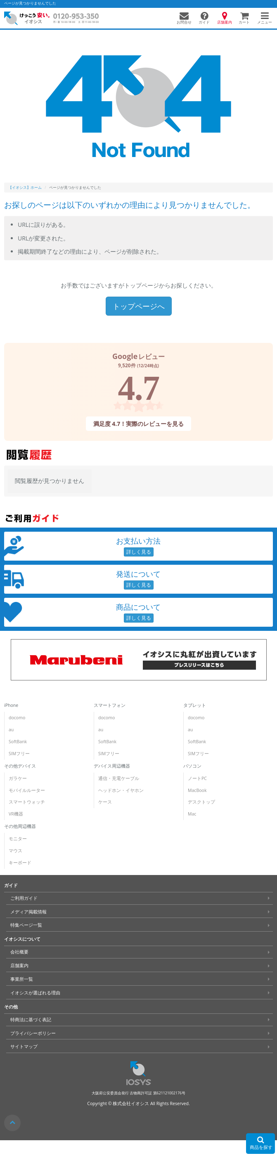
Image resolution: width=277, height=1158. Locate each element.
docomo (17, 717)
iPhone (11, 705)
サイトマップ (24, 1046)
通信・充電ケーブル (118, 778)
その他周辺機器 (20, 826)
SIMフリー (19, 753)
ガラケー (18, 778)
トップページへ (138, 306)
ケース (105, 802)
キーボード (20, 863)
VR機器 (16, 814)
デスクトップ (201, 802)
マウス (15, 851)
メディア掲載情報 (28, 912)
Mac (192, 814)
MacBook (197, 790)
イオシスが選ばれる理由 (35, 993)
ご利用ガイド (24, 898)
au (11, 729)
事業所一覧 (21, 979)
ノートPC (197, 778)
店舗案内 (19, 965)
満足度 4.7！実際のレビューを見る (138, 424)
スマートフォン (109, 705)
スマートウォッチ (27, 802)
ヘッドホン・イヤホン (121, 790)
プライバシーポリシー (33, 1033)
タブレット (194, 705)
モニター (18, 839)
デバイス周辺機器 (112, 766)
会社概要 (19, 952)
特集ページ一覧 (26, 925)
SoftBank (18, 741)
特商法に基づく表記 (30, 1019)
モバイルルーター (27, 790)
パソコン (192, 766)
